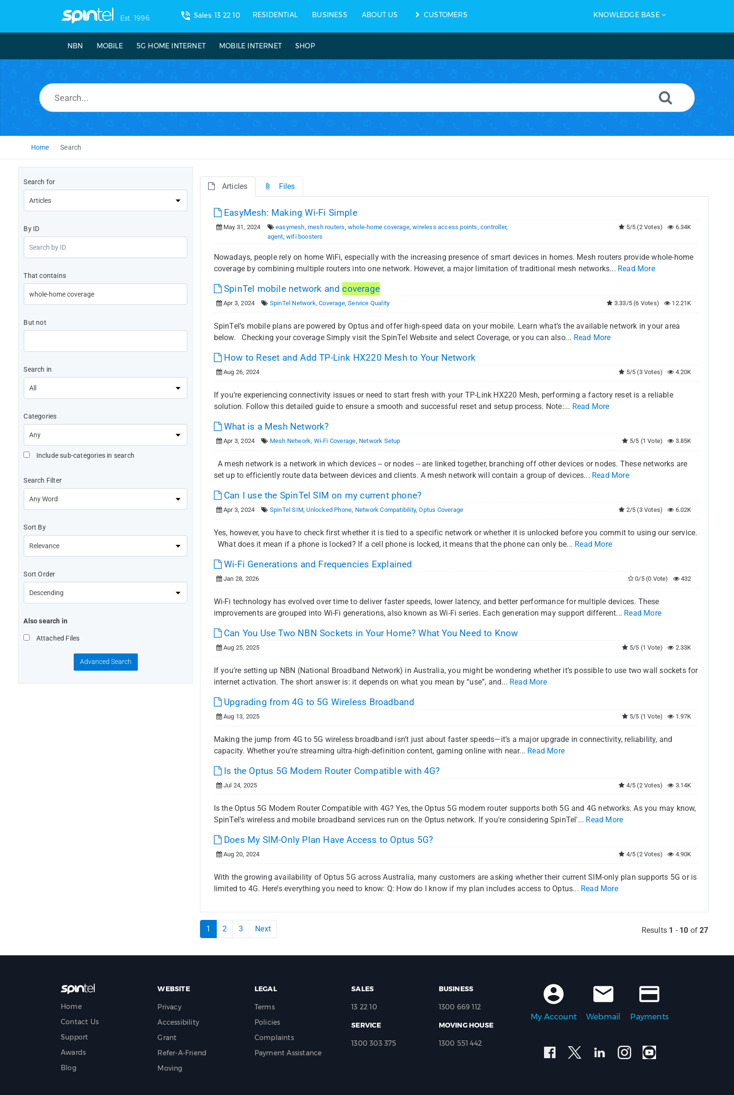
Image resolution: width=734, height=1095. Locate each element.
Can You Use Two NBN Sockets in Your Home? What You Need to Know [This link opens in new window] (366, 633)
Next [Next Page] (263, 928)
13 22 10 (364, 1007)
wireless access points (444, 227)
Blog (69, 1067)
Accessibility (178, 1022)
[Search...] (367, 97)
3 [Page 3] (241, 928)
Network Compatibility (385, 509)
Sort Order (39, 574)
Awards (73, 1052)
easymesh (290, 227)
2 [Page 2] (224, 928)
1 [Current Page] (208, 928)
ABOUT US (380, 15)
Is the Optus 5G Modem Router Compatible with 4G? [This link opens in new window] (327, 770)
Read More (636, 268)
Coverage (332, 303)
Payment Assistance (288, 1053)
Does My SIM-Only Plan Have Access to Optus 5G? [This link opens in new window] (324, 839)
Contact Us (80, 1022)
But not (34, 322)
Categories (39, 416)
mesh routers (326, 227)
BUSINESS (329, 15)
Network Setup (379, 440)
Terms (265, 1007)
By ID (31, 228)
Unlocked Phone (329, 509)
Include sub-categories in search (78, 455)
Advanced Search (106, 661)
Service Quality (368, 303)
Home (40, 147)
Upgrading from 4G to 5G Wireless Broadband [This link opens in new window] (314, 702)
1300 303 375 (373, 1043)
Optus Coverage (441, 509)
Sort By (34, 527)
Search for (39, 182)
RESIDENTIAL (275, 15)
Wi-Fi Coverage (335, 440)
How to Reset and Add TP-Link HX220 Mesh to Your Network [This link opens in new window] (345, 357)
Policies (267, 1022)
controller (493, 227)
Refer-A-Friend (182, 1053)
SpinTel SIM (286, 509)
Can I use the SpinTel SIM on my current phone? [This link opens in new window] (318, 495)
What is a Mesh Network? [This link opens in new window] (271, 426)
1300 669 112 (460, 1007)
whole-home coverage (379, 227)
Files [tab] (279, 186)
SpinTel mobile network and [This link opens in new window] (297, 288)
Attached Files (51, 638)
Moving (169, 1068)
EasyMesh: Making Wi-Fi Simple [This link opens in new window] (285, 212)
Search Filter (42, 480)
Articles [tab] (228, 186)
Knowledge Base (626, 15)
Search (70, 147)
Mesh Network (290, 440)
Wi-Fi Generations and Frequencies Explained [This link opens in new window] (313, 564)
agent (275, 236)
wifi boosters (304, 236)
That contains (44, 275)
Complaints (274, 1037)
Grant (167, 1037)
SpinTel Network (293, 303)
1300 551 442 (460, 1043)
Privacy (169, 1007)
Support (74, 1037)
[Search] (665, 97)
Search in (37, 369)
